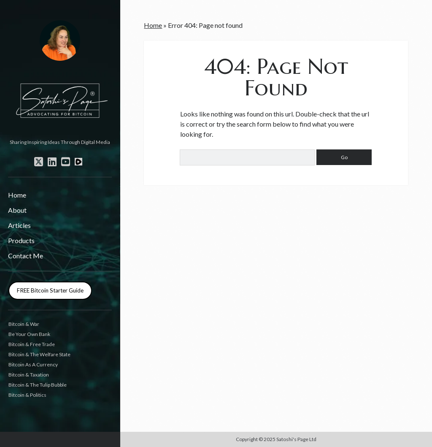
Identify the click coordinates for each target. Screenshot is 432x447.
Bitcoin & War (23, 324)
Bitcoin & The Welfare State (39, 354)
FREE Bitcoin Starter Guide (50, 290)
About (17, 210)
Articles (19, 225)
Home (17, 195)
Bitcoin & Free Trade (31, 344)
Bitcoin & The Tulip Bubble (37, 385)
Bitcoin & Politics (27, 395)
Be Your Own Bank (29, 334)
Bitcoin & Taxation (28, 374)
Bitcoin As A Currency (33, 364)
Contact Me (25, 256)
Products (21, 240)
